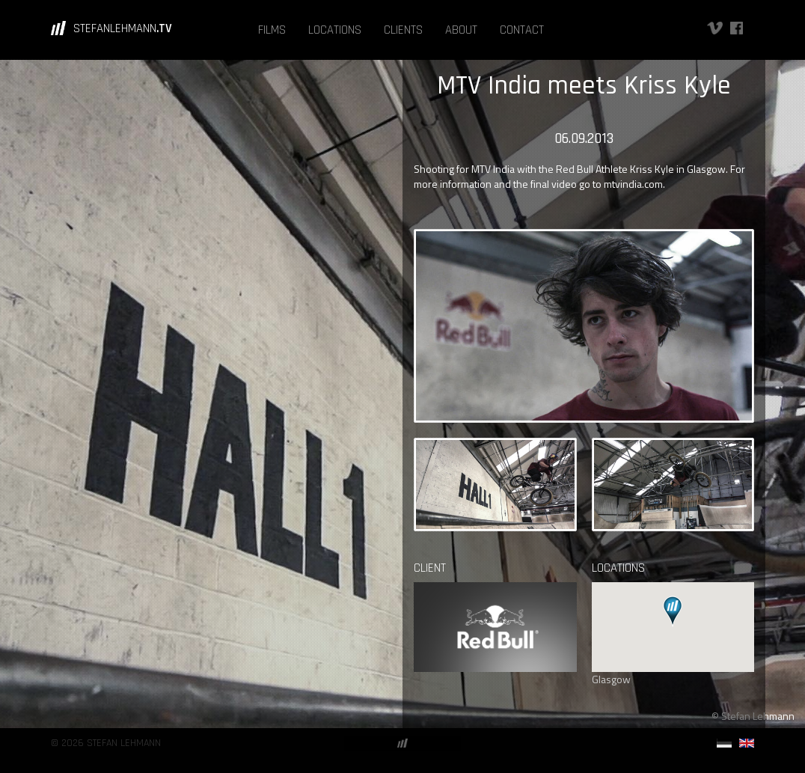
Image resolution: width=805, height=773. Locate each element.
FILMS (272, 30)
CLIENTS (403, 30)
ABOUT (461, 30)
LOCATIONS (334, 30)
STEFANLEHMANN (122, 28)
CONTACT (522, 30)
